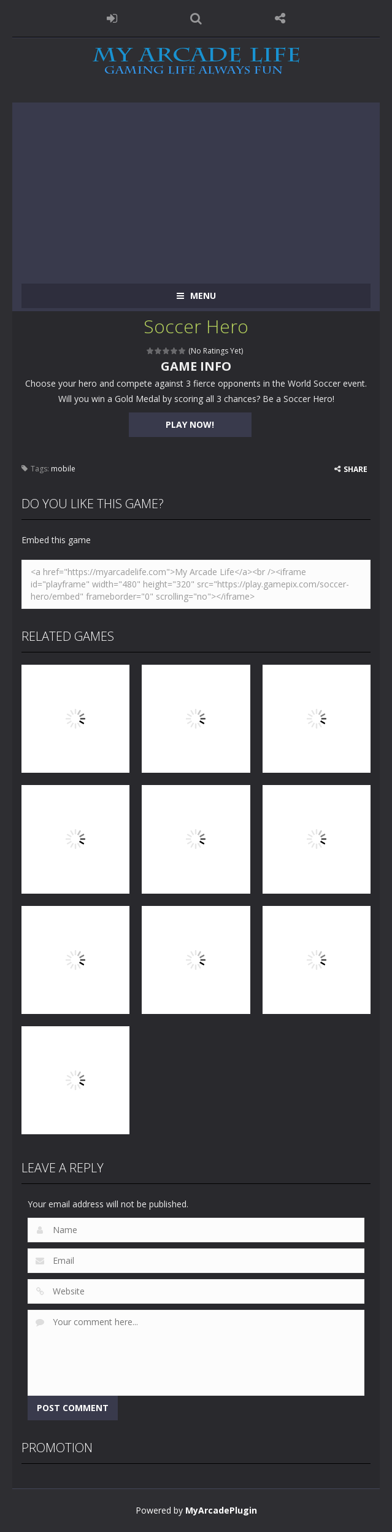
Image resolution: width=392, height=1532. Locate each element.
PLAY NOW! (190, 424)
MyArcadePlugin (221, 1510)
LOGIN (112, 18)
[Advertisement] (196, 188)
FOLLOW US (280, 18)
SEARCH (196, 18)
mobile (63, 468)
